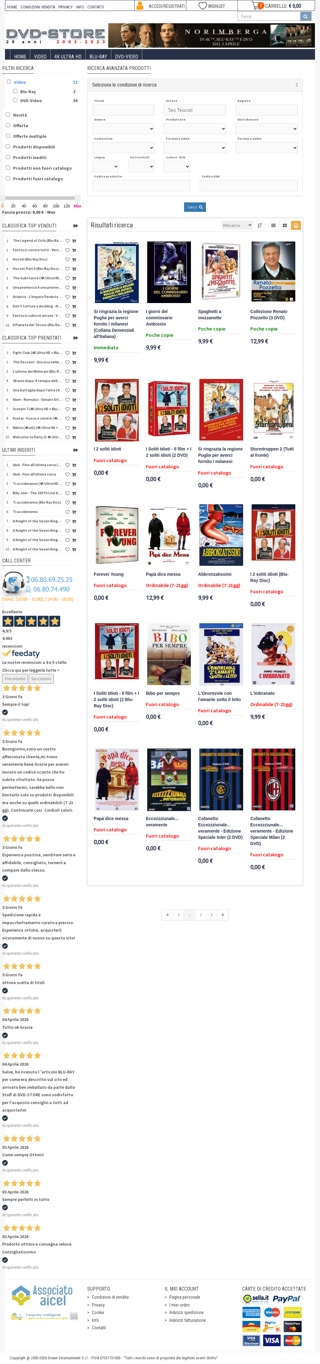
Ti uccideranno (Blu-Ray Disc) (37, 502)
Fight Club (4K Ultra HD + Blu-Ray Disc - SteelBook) (38, 352)
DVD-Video (126, 57)
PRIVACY (65, 7)
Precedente (15, 678)
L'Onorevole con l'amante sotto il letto (219, 696)
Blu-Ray (98, 57)
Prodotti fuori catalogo (38, 179)
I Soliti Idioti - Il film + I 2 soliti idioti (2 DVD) (168, 452)
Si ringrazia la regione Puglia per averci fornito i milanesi (220, 455)
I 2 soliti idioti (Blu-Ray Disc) (269, 577)
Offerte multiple (30, 136)
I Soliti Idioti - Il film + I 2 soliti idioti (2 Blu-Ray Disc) (116, 699)
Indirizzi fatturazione (187, 1320)
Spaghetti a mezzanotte (210, 314)
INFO (80, 7)
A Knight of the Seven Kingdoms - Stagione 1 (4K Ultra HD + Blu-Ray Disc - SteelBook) (38, 549)
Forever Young (109, 574)
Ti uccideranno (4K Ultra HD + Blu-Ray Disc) (38, 483)
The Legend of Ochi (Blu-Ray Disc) (38, 240)
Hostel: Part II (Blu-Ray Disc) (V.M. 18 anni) (38, 268)
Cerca (195, 207)
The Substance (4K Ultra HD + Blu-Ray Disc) (38, 278)
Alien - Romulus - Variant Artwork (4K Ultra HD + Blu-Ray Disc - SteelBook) (38, 399)
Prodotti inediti (30, 157)
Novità (20, 115)
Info (95, 1320)
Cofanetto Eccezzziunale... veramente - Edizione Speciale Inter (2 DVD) (220, 828)
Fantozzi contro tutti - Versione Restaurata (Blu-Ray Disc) (38, 249)
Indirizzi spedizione (186, 1312)
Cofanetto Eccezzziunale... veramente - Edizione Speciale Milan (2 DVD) (271, 831)
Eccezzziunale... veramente (162, 821)
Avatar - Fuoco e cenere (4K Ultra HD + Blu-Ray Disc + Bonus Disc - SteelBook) (38, 418)
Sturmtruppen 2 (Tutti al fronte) (272, 452)
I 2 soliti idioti (107, 449)
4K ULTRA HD (68, 57)
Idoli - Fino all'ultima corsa (34, 474)
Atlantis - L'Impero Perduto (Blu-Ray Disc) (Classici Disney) (38, 296)
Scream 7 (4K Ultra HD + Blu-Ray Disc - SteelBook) (38, 408)
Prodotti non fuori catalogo (42, 168)
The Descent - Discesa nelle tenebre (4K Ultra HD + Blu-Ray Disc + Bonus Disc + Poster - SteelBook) (38, 362)
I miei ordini (179, 1304)
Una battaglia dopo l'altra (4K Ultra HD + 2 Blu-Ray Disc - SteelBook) (38, 390)
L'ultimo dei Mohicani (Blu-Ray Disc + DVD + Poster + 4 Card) (38, 371)
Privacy (98, 1304)
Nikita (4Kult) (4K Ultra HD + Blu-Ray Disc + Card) (38, 427)
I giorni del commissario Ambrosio (159, 317)
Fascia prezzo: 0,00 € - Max (28, 212)
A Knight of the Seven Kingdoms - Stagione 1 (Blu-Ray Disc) (38, 530)
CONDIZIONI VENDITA (38, 7)
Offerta (20, 125)
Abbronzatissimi (215, 574)
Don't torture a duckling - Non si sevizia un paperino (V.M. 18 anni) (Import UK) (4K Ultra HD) (38, 306)
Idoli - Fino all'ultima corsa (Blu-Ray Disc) (38, 464)
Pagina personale (184, 1297)
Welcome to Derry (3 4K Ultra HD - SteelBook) (38, 437)
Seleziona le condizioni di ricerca (124, 85)
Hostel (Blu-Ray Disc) (30, 259)
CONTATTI (96, 7)
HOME (12, 7)
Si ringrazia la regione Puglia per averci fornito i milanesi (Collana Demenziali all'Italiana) (116, 324)
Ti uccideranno (25, 511)
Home (20, 57)
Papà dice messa (163, 574)
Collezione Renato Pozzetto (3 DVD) (269, 314)
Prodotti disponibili (34, 147)
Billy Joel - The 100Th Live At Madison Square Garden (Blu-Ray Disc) (38, 492)
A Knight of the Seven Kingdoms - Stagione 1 (38, 521)
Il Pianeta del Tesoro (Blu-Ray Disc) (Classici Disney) (38, 324)
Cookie (98, 1312)
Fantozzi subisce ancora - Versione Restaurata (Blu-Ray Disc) (38, 315)
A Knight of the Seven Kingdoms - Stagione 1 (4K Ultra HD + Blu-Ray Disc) (38, 539)
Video (40, 57)
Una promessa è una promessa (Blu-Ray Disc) (38, 287)
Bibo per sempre (163, 693)
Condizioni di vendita (110, 1297)
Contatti (99, 1327)
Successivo (41, 678)
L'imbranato (262, 693)
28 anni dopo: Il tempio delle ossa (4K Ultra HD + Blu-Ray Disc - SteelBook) (38, 380)
